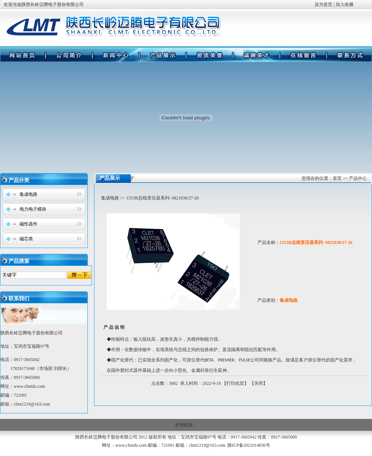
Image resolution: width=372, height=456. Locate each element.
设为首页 (323, 4)
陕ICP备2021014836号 (248, 445)
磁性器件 (28, 224)
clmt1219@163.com (207, 445)
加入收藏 (344, 4)
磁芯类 (26, 238)
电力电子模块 (33, 209)
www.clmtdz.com (29, 386)
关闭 (258, 383)
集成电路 (28, 194)
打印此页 (235, 383)
